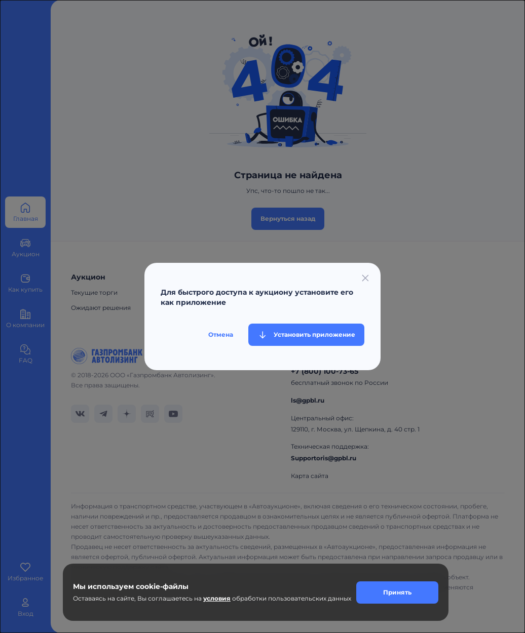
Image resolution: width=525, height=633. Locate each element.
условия (217, 598)
